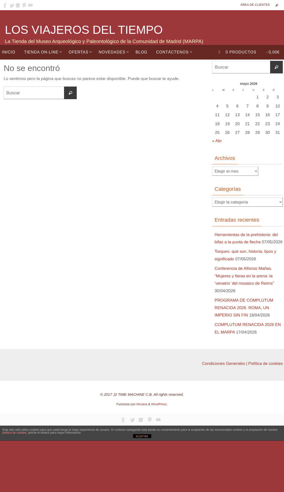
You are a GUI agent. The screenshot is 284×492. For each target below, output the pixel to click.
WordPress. (159, 404)
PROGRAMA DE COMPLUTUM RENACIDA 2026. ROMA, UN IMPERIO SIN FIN (244, 307)
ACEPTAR (142, 436)
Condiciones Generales (223, 363)
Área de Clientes (255, 5)
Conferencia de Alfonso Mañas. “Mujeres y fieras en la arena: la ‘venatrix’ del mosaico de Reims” (244, 276)
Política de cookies (265, 363)
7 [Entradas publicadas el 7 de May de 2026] (247, 106)
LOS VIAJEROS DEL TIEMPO (84, 29)
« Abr (217, 141)
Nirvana (141, 404)
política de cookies (14, 432)
